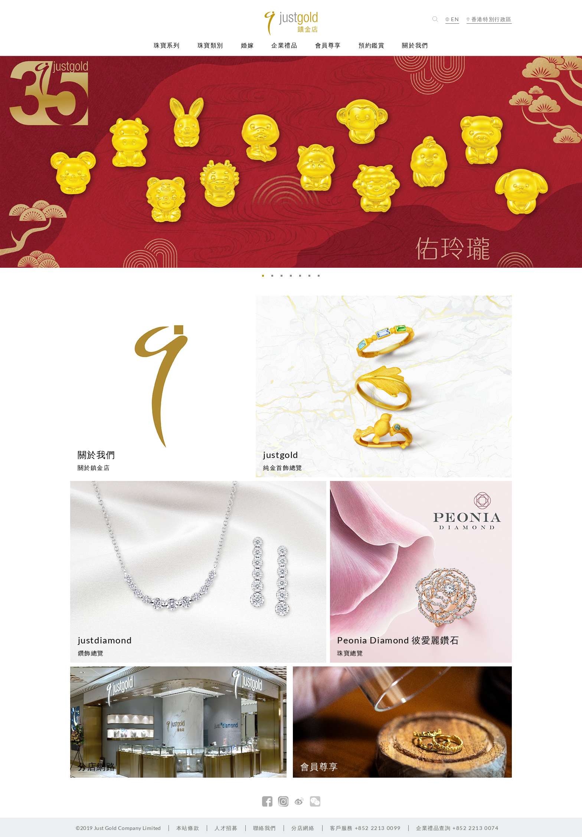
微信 (315, 801)
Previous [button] (7, 162)
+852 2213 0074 (457, 828)
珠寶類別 (210, 45)
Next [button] (574, 162)
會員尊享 (328, 45)
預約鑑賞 (372, 45)
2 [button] (274, 277)
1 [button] (265, 277)
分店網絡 (302, 828)
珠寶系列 (167, 45)
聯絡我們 (264, 828)
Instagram (283, 801)
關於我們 (415, 45)
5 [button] (302, 277)
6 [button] (311, 277)
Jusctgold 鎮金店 (291, 23)
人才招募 (226, 828)
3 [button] (283, 277)
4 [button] (293, 277)
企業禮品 (284, 45)
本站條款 (187, 828)
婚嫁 (247, 45)
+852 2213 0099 (365, 828)
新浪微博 (299, 801)
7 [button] (320, 277)
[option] (291, 162)
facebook (267, 801)
